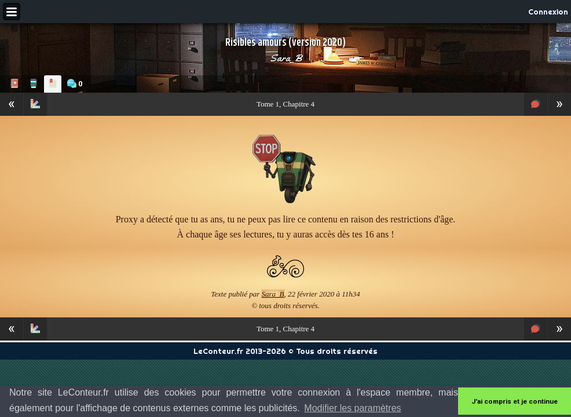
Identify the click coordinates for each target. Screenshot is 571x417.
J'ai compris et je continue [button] (514, 401)
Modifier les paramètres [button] (352, 408)
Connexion (548, 11)
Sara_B (286, 58)
